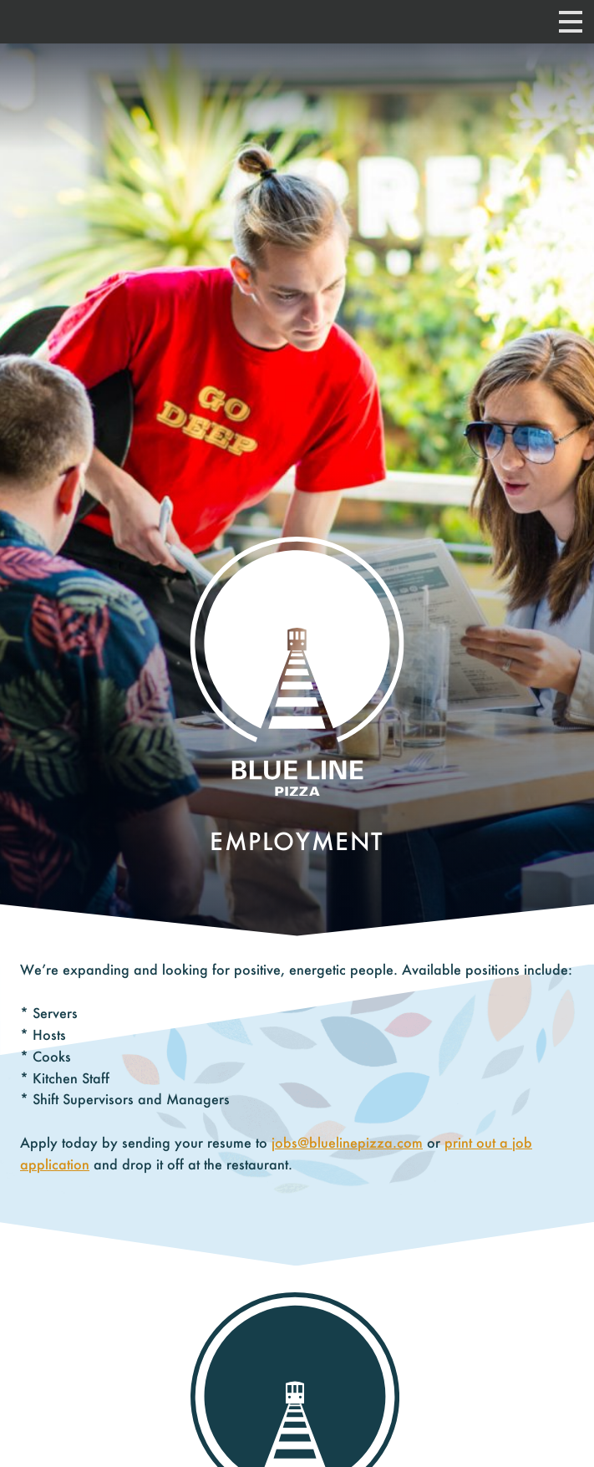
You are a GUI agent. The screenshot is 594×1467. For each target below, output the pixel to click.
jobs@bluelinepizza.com (347, 1142)
